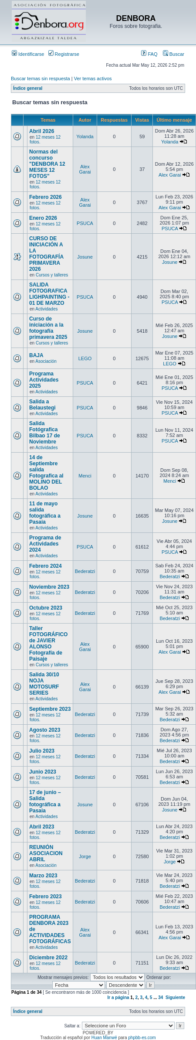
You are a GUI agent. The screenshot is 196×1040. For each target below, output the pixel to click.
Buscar (173, 54)
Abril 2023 (41, 827)
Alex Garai (85, 169)
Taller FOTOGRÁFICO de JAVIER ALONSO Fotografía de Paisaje (48, 643)
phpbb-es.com (141, 1037)
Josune (84, 256)
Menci (84, 475)
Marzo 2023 (43, 876)
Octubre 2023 (45, 608)
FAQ (149, 54)
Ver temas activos (93, 78)
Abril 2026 (41, 131)
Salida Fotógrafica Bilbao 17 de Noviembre (44, 432)
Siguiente (175, 997)
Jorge (85, 856)
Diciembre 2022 (48, 958)
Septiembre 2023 (50, 709)
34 (160, 997)
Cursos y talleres (52, 275)
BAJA (36, 355)
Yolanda (84, 136)
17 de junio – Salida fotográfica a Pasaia (45, 801)
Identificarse (28, 54)
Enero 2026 (43, 218)
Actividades (46, 309)
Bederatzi (85, 571)
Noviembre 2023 (49, 587)
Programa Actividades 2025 (43, 380)
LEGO (85, 358)
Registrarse (63, 54)
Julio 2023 (41, 751)
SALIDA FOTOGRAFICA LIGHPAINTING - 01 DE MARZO (49, 294)
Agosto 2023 (44, 730)
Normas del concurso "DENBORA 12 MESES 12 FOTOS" (47, 164)
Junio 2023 (42, 772)
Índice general (27, 88)
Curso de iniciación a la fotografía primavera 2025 (48, 328)
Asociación (45, 361)
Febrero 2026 (45, 197)
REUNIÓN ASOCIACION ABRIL (46, 853)
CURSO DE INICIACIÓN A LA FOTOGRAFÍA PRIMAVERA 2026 (46, 253)
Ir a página (118, 997)
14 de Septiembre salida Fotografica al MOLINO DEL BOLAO (46, 472)
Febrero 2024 (45, 566)
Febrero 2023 (45, 896)
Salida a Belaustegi (42, 405)
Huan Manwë (104, 1037)
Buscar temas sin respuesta (40, 78)
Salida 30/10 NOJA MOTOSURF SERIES (44, 684)
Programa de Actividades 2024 (45, 544)
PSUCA (85, 223)
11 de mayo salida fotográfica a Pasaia (45, 513)
